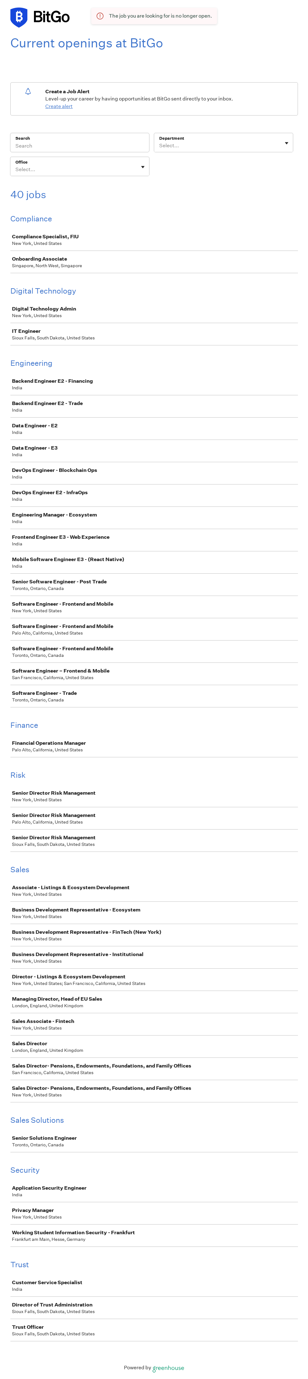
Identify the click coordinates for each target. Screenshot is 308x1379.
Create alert (59, 106)
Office (21, 162)
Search (22, 138)
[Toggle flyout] (286, 143)
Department (171, 138)
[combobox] (159, 145)
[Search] (79, 146)
